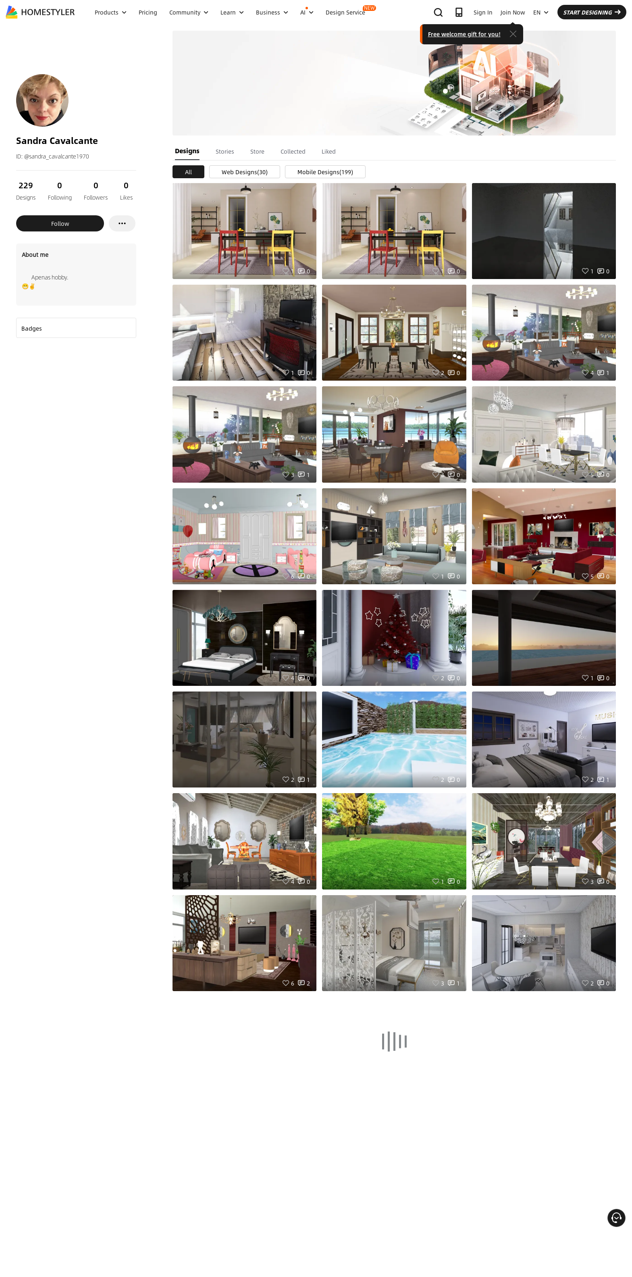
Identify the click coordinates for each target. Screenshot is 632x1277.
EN (541, 12)
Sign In (483, 12)
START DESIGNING (592, 12)
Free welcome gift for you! (464, 34)
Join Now (513, 12)
